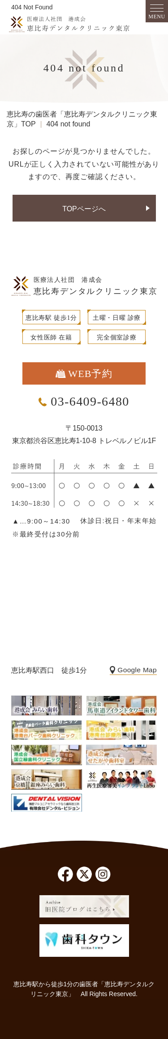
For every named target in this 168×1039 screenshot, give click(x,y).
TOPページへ (84, 209)
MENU (156, 16)
